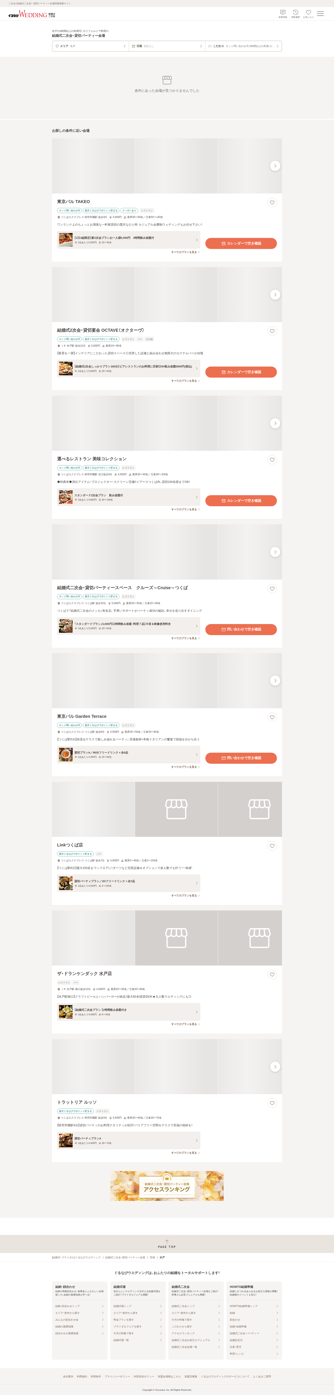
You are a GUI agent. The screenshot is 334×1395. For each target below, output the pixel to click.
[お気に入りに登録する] (272, 202)
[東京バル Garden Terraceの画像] (167, 680)
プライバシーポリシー (117, 1376)
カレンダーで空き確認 (241, 243)
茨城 (152, 1257)
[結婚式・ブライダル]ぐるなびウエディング (76, 1257)
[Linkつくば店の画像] (167, 809)
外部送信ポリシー (144, 1376)
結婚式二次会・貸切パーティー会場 (125, 1257)
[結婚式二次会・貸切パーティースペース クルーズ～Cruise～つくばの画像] (167, 551)
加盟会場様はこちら (169, 1376)
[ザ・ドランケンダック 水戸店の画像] (167, 938)
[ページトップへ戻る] (167, 1244)
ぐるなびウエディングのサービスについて (225, 1376)
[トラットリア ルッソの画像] (167, 1066)
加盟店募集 (190, 1376)
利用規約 (82, 1376)
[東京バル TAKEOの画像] (167, 165)
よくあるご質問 (262, 1376)
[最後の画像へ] (275, 166)
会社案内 (68, 1376)
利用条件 (96, 1376)
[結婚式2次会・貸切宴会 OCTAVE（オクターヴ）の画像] (167, 294)
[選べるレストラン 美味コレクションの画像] (167, 423)
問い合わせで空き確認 (241, 629)
